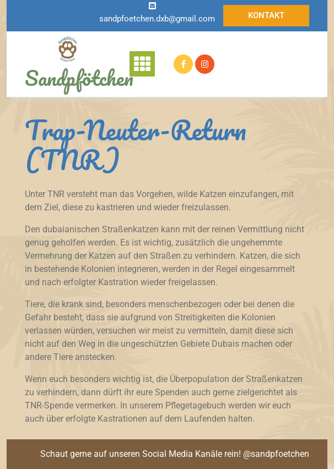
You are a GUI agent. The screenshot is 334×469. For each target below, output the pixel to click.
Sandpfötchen (79, 78)
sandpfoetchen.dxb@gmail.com (157, 19)
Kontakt (266, 15)
